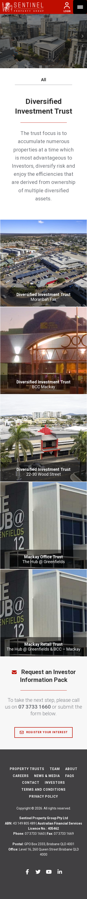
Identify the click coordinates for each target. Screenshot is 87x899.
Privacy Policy (43, 796)
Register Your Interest (43, 732)
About (71, 769)
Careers (21, 776)
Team (55, 769)
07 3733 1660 (34, 707)
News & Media (47, 776)
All (43, 79)
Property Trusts (27, 769)
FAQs (69, 776)
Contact (30, 782)
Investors (55, 782)
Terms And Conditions (43, 789)
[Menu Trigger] (80, 7)
